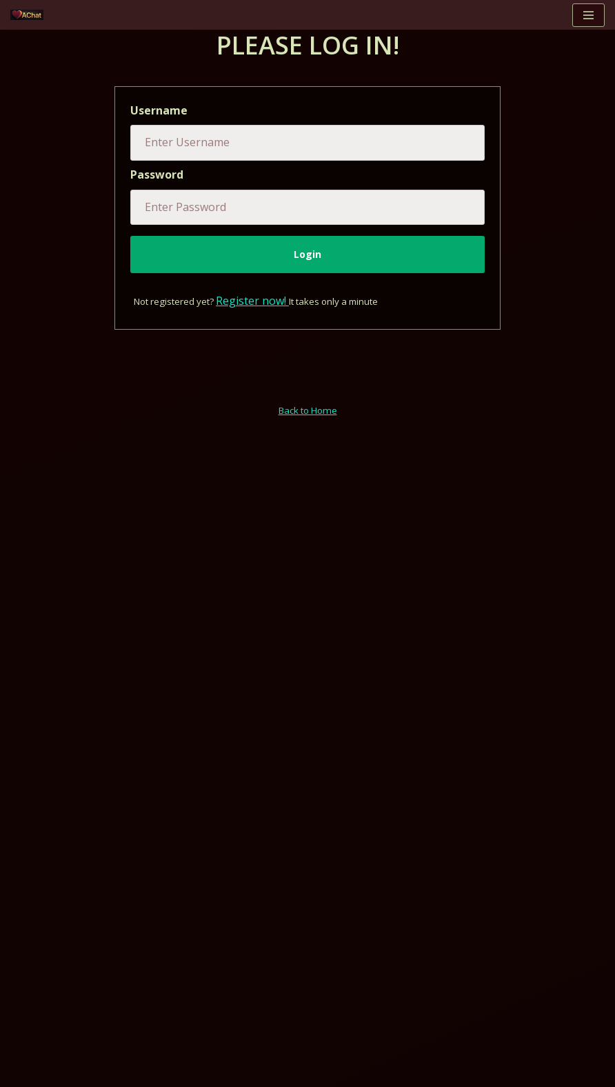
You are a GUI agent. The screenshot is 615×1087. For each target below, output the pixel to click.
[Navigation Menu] (588, 15)
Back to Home (308, 410)
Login (307, 254)
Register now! (252, 300)
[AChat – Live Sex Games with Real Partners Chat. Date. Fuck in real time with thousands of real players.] (30, 15)
